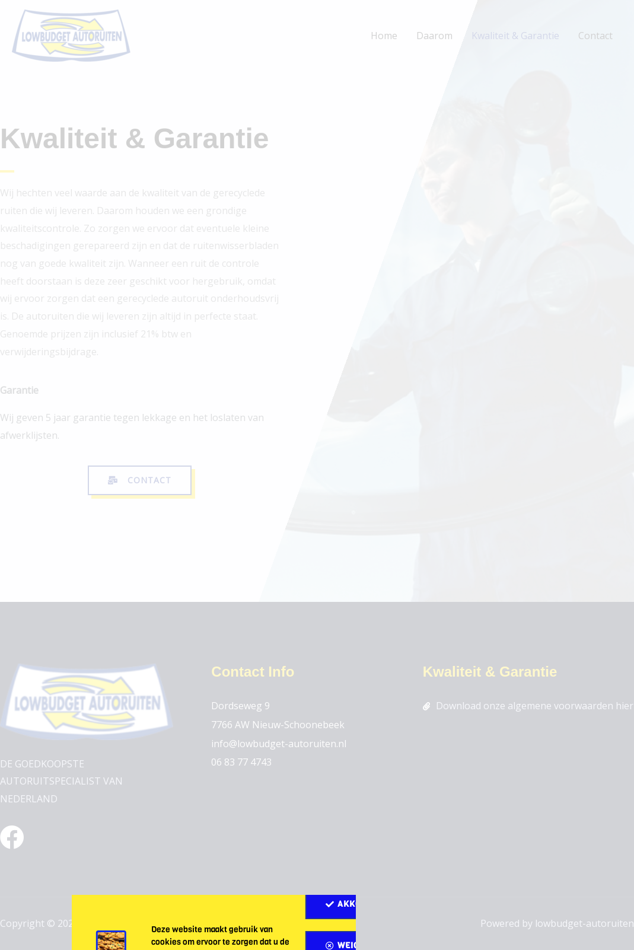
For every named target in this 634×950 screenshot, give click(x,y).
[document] (317, 475)
